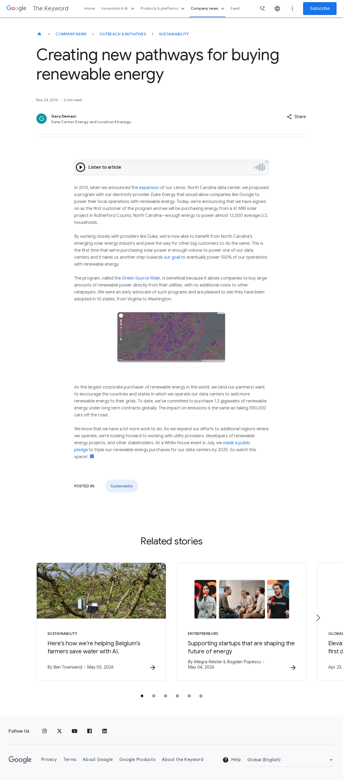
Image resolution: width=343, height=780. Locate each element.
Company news (208, 8)
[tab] (142, 696)
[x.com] (59, 731)
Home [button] (89, 8)
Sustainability (174, 34)
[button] (296, 117)
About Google (98, 759)
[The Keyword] (39, 34)
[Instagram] (44, 731)
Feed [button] (235, 8)
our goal (172, 257)
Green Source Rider (141, 278)
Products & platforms (163, 8)
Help (231, 760)
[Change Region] (290, 759)
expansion (149, 187)
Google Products (137, 759)
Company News (71, 34)
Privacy (49, 759)
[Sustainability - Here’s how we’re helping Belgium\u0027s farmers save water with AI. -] (101, 622)
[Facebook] (89, 731)
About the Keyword (182, 759)
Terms (69, 759)
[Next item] (318, 618)
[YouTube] (74, 731)
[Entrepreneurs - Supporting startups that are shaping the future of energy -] (241, 622)
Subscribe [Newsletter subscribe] (320, 8)
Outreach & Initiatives (122, 34)
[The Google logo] (20, 759)
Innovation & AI (118, 8)
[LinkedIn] (104, 731)
